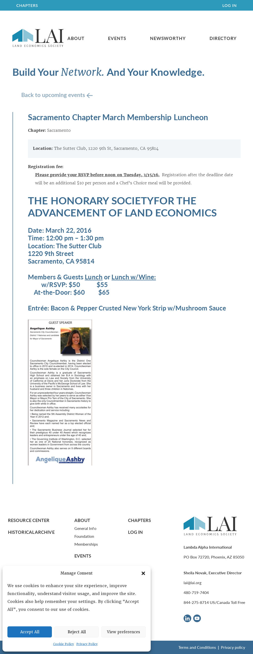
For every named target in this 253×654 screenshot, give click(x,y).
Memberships (86, 544)
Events (117, 38)
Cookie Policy (63, 644)
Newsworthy (168, 38)
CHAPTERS (27, 5)
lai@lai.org (192, 582)
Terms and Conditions (197, 647)
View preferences (123, 632)
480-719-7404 (196, 592)
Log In (229, 5)
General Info (85, 528)
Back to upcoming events (53, 95)
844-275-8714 (196, 602)
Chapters (139, 520)
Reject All (77, 632)
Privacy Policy (87, 644)
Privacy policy (233, 647)
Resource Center (28, 520)
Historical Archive (31, 532)
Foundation (84, 536)
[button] (143, 573)
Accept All (29, 632)
